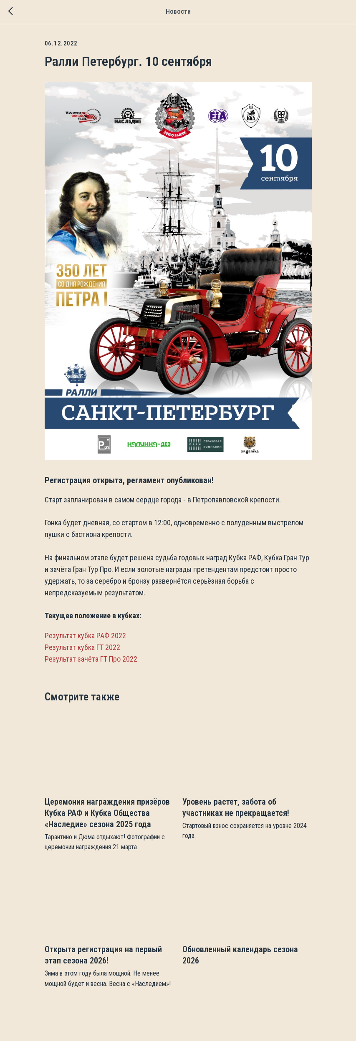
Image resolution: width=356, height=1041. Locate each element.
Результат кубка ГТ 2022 (82, 647)
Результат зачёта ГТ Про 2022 (91, 659)
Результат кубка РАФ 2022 (85, 635)
